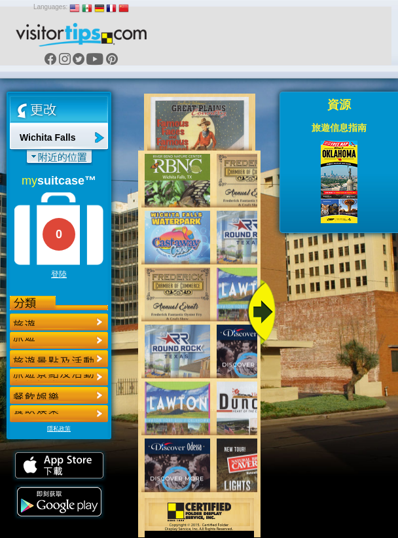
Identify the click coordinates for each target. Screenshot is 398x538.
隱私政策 (59, 428)
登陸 (59, 274)
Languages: (50, 6)
